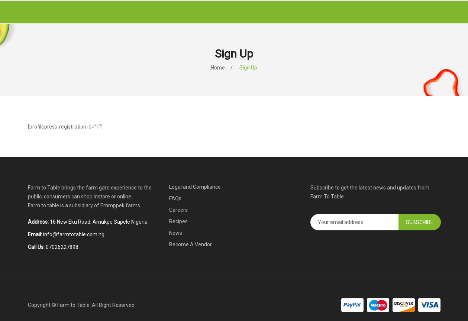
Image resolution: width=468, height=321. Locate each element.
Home (218, 68)
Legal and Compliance (195, 187)
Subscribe (419, 222)
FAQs (175, 198)
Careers (178, 210)
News (175, 233)
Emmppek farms (120, 205)
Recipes (178, 221)
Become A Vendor (190, 244)
